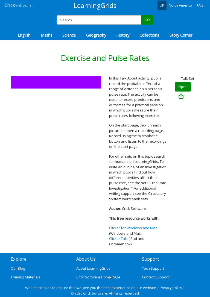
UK (162, 5)
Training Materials (25, 277)
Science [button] (69, 35)
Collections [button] (149, 35)
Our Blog (18, 268)
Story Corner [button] (181, 35)
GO (147, 19)
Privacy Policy (171, 287)
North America (180, 5)
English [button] (24, 35)
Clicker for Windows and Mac (133, 227)
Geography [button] (96, 35)
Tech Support (153, 268)
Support (150, 259)
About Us (86, 259)
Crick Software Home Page (98, 277)
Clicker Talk (118, 238)
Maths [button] (46, 35)
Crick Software (95, 293)
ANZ (200, 5)
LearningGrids (95, 5)
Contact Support (155, 277)
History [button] (122, 35)
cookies (45, 287)
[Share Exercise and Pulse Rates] (181, 96)
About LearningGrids (93, 268)
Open (183, 86)
